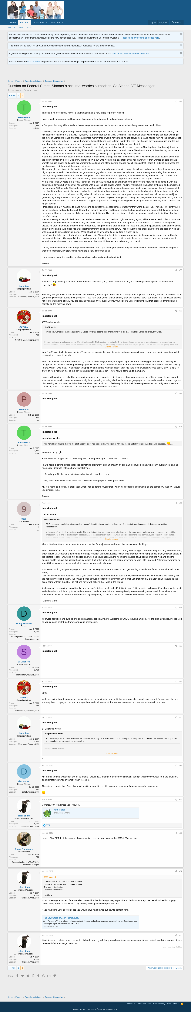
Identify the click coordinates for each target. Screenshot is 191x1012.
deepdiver (24, 286)
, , (38, 420)
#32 (180, 800)
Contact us (130, 1004)
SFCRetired (24, 661)
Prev (13, 95)
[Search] (177, 22)
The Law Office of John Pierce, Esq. (61, 918)
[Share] (176, 101)
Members (55, 22)
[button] (47, 22)
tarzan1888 (24, 117)
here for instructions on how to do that (130, 53)
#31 (180, 765)
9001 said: (48, 877)
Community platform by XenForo (95, 1009)
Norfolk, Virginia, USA (30, 792)
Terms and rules (144, 1004)
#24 (180, 393)
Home (13, 22)
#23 (180, 311)
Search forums (25, 27)
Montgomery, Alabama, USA (27, 675)
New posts (12, 27)
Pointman (24, 409)
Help (169, 1004)
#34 (180, 871)
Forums (24, 22)
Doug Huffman (16, 90)
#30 (180, 717)
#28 (180, 646)
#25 (180, 427)
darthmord (24, 781)
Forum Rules (33, 61)
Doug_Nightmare (24, 849)
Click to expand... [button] (112, 347)
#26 (180, 503)
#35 (180, 935)
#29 (180, 682)
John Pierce (59, 809)
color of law (24, 815)
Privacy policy (159, 1004)
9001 (23, 519)
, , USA (36, 128)
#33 (180, 833)
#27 (180, 608)
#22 (180, 270)
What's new (38, 22)
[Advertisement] (61, 73)
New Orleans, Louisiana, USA (27, 340)
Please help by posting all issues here (140, 37)
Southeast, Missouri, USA (28, 297)
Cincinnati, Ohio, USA (30, 826)
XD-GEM (24, 326)
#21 (180, 102)
